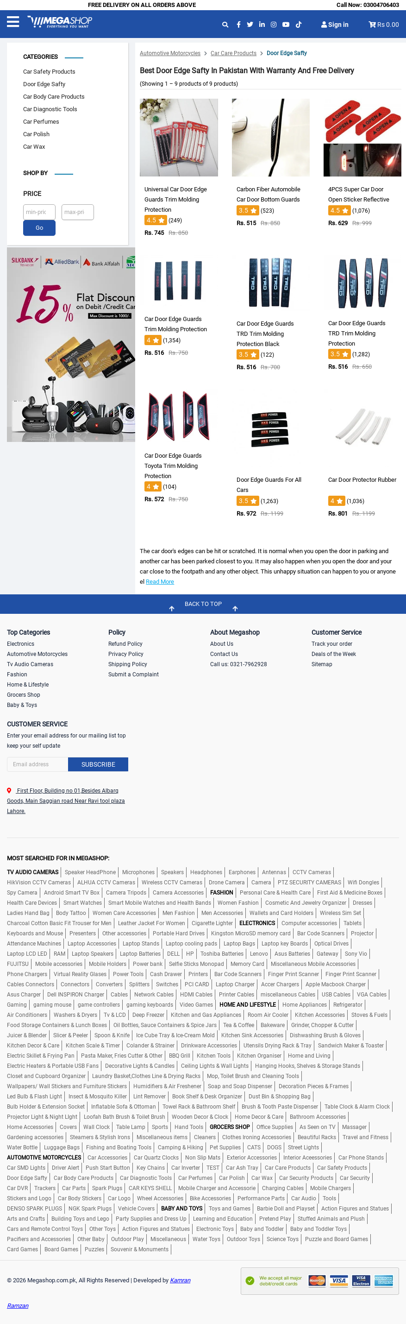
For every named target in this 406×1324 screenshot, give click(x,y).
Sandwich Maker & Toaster (351, 1044)
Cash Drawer (166, 973)
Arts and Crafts (26, 1217)
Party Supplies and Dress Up (151, 1217)
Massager (354, 1125)
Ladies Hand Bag (28, 911)
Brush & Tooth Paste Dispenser (280, 1105)
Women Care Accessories (124, 911)
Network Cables (154, 993)
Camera (261, 881)
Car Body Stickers (79, 1197)
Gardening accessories (35, 1136)
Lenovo (259, 952)
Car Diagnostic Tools (50, 107)
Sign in (335, 23)
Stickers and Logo (29, 1197)
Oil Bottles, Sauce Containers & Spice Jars (165, 1024)
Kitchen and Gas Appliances (206, 1013)
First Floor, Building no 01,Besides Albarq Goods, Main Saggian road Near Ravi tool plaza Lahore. (66, 799)
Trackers (45, 1187)
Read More (160, 580)
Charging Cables (283, 1187)
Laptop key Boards (285, 942)
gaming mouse (52, 1003)
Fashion (17, 673)
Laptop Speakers (92, 952)
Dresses (362, 901)
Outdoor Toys (243, 1238)
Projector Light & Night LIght (42, 1115)
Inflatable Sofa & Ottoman (123, 1105)
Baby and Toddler (262, 1227)
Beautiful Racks (317, 1136)
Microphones (138, 871)
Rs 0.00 (388, 23)
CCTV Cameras (312, 871)
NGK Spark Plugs (90, 1207)
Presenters (82, 932)
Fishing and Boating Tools (118, 1146)
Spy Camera (22, 891)
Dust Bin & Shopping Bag (280, 1095)
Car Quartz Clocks (156, 1156)
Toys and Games (229, 1207)
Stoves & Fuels (369, 1013)
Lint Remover (149, 1095)
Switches (167, 983)
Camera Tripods (126, 891)
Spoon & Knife (112, 1034)
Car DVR (17, 1187)
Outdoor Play (127, 1238)
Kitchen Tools (214, 1054)
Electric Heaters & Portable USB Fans (53, 1064)
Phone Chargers (27, 973)
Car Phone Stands (361, 1156)
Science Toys (283, 1238)
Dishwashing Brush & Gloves (325, 1034)
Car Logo (119, 1197)
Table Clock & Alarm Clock (357, 1105)
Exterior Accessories (252, 1156)
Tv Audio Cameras (30, 663)
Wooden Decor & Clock (200, 1115)
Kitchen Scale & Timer (93, 1044)
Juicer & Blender (27, 1034)
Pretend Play (275, 1217)
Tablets (353, 922)
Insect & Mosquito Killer (98, 1095)
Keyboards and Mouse (35, 932)
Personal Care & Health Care (275, 891)
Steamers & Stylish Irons (100, 1136)
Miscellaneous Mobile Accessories (313, 962)
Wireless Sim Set (340, 911)
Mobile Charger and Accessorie (217, 1187)
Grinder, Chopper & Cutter (322, 1024)
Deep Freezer (148, 1013)
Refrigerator (347, 1003)
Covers (68, 1125)
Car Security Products (306, 1176)
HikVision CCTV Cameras (39, 881)
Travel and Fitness (365, 1136)
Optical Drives (331, 942)
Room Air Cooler (268, 1013)
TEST (212, 1166)
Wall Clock (96, 1125)
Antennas (274, 871)
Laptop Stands (141, 942)
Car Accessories (107, 1156)
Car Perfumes (41, 120)
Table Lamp (130, 1125)
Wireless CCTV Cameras (172, 881)
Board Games (61, 1248)
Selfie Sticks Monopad (196, 962)
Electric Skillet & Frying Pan (41, 1054)
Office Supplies (274, 1125)
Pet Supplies (225, 1146)
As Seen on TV (318, 1125)
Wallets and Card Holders (281, 911)
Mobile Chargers (330, 1187)
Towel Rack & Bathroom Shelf (198, 1105)
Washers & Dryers (75, 1013)
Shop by (35, 171)
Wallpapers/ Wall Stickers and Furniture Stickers (67, 1085)
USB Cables (336, 993)
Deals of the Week (334, 652)
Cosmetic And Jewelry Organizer (305, 901)
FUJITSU (18, 962)
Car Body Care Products (54, 95)
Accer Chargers (280, 983)
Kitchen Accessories (320, 1013)
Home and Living (309, 1054)
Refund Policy (125, 642)
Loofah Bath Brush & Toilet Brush (124, 1115)
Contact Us (224, 652)
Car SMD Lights (26, 1166)
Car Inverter (185, 1166)
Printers (198, 973)
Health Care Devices (32, 901)
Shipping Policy (127, 663)
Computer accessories (309, 922)
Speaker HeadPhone (90, 871)
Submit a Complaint (133, 673)
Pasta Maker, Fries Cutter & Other (121, 1054)
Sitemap (322, 663)
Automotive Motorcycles (170, 52)
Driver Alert (65, 1166)
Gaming (17, 1003)
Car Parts (74, 1187)
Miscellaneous (168, 1238)
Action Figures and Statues (355, 1207)
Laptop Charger (235, 983)
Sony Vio (356, 952)
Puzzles (94, 1248)
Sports (160, 1125)
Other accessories (124, 932)
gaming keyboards (149, 1003)
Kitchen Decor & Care (33, 1044)
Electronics (20, 642)
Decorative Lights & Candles (140, 1064)
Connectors (75, 983)
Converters (109, 983)
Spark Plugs (107, 1187)
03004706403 (381, 3)
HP (190, 952)
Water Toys (206, 1238)
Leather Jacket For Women (151, 922)
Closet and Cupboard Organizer (46, 1075)
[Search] (67, 763)
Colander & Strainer (150, 1044)
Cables (119, 993)
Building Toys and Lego (80, 1217)
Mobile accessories (58, 962)
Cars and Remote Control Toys (45, 1227)
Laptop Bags (239, 942)
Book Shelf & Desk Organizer (207, 1095)
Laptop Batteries (140, 952)
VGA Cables (372, 993)
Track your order (332, 642)
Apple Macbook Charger (336, 983)
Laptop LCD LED (27, 952)
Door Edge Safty (44, 82)
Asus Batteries (292, 952)
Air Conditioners (27, 1013)
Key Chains (151, 1166)
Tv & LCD (115, 1013)
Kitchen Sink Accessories (252, 1034)
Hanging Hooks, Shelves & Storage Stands (307, 1064)
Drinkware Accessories (209, 1044)
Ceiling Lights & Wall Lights (215, 1064)
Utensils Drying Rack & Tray (278, 1044)
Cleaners (205, 1136)
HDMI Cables (196, 993)
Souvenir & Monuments (140, 1248)
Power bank (147, 962)
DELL (173, 952)
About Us (221, 642)
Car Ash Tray (242, 1166)
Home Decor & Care (259, 1115)
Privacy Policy (126, 652)
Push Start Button (108, 1166)
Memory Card (247, 962)
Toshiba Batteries (222, 952)
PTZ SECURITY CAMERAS (309, 881)
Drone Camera (227, 881)
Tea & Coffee (238, 1024)
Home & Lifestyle (28, 683)
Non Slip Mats (202, 1156)
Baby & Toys (22, 703)
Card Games (22, 1248)
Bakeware (273, 1024)
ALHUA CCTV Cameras (106, 881)
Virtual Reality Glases (80, 973)
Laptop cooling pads (191, 942)
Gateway (327, 952)
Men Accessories (222, 911)
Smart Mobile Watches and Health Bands (159, 901)
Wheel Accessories (160, 1197)
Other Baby (91, 1238)
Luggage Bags (62, 1146)
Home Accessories (30, 1125)
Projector (362, 932)
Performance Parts (261, 1197)
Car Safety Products (49, 70)
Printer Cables (236, 993)
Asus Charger (24, 993)
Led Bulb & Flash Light (34, 1095)
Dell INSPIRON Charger (75, 993)
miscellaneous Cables (288, 993)
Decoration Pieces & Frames (314, 1085)
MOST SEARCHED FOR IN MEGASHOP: (58, 856)
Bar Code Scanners (320, 932)
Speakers (172, 871)
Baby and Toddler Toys (318, 1227)
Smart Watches (82, 901)
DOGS (274, 1146)
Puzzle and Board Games (336, 1238)
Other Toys (102, 1227)
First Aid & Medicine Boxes (349, 891)
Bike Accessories (210, 1197)
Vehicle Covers (136, 1207)
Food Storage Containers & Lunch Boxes (57, 1024)
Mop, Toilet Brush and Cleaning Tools (253, 1075)
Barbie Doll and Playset (286, 1207)
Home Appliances (304, 1003)
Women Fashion (238, 901)
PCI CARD (197, 983)
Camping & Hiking (180, 1146)
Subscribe (98, 763)
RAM (59, 952)
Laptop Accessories (92, 942)
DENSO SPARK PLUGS (34, 1207)
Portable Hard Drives (179, 932)
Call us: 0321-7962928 (238, 663)
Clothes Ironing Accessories (256, 1136)
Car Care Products (233, 52)
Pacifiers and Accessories (39, 1238)
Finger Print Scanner (293, 973)
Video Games (196, 1003)
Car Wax (34, 145)
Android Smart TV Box (72, 891)
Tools (329, 1197)
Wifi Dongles (363, 881)
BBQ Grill (179, 1054)
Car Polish (36, 132)
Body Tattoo (71, 911)
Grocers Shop (23, 693)
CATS (254, 1146)
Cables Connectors (30, 983)
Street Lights (303, 1146)
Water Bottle (22, 1146)
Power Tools (128, 973)
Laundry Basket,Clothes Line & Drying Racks (146, 1075)
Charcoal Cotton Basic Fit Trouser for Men (59, 922)
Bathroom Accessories (318, 1115)
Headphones (206, 871)
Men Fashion (178, 911)
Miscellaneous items (162, 1136)
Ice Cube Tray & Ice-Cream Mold (175, 1034)
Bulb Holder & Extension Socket (46, 1105)
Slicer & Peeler (70, 1034)
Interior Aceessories (307, 1156)
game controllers (99, 1003)
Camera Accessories (178, 891)
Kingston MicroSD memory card (251, 932)
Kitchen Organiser (259, 1054)
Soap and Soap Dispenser (240, 1085)
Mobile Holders (107, 962)
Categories (40, 55)
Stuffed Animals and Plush (331, 1217)
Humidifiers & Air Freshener (167, 1085)
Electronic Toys (215, 1227)
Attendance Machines (34, 942)
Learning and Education (223, 1217)
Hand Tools (189, 1125)
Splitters (139, 983)
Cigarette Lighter (212, 922)
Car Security (355, 1176)
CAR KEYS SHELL (150, 1187)
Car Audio (303, 1197)
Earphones (242, 871)
